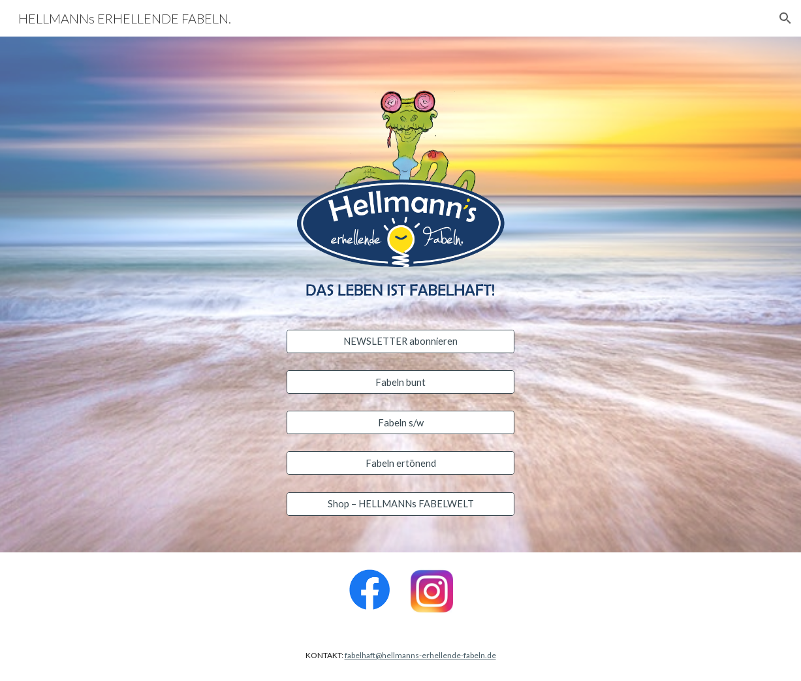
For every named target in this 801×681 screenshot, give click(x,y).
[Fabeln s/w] (400, 422)
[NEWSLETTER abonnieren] (400, 341)
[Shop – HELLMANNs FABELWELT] (400, 503)
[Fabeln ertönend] (400, 463)
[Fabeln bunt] (400, 382)
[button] (785, 18)
